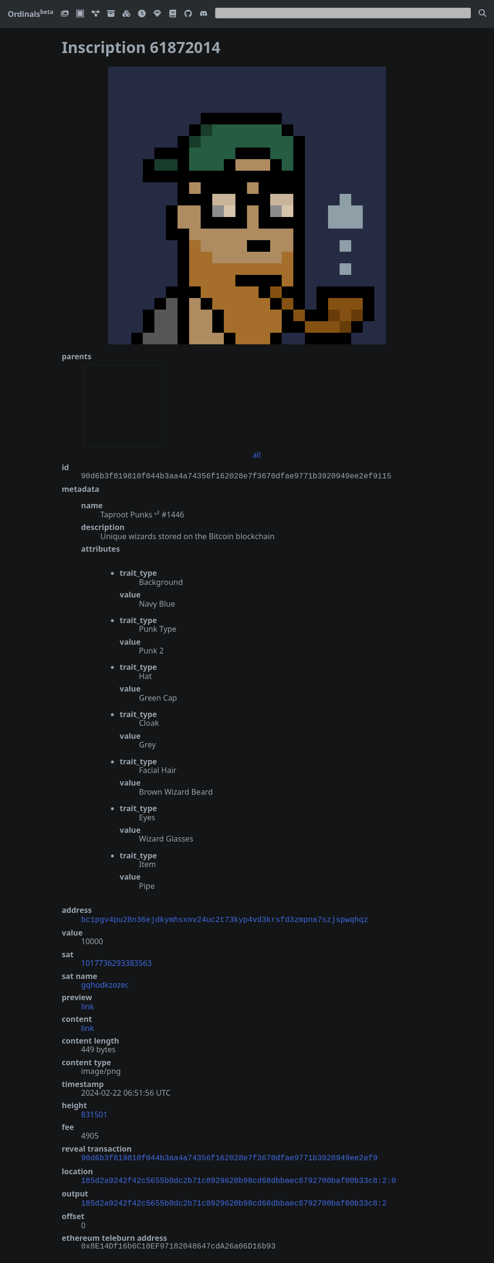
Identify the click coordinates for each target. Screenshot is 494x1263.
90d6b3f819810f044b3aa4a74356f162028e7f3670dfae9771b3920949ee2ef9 (229, 1156)
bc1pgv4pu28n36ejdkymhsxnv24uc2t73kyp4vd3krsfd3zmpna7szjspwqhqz (224, 919)
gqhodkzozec (105, 983)
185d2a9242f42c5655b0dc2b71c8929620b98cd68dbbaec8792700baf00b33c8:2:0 (238, 1178)
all (256, 454)
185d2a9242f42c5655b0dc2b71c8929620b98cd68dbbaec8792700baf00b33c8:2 (234, 1200)
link (87, 1005)
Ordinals (30, 14)
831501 (94, 1113)
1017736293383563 (116, 962)
